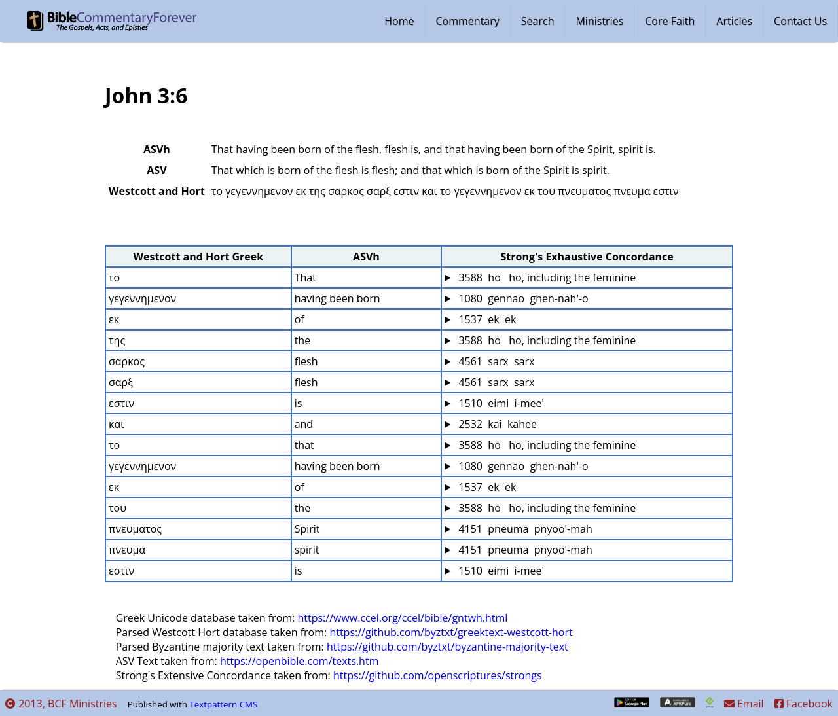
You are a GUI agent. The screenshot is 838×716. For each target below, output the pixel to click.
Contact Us (800, 21)
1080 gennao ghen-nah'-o (522, 298)
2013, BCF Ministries (61, 703)
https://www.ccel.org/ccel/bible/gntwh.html (402, 618)
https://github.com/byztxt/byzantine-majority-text (447, 646)
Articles (734, 21)
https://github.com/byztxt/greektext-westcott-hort (450, 632)
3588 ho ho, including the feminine (546, 277)
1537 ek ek (486, 319)
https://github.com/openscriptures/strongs (437, 675)
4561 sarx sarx (495, 361)
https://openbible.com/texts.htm (299, 661)
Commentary (468, 21)
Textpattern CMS (223, 704)
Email (744, 703)
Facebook (803, 703)
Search (538, 21)
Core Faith (670, 21)
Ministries (599, 21)
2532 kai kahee (496, 424)
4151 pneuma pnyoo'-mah (524, 529)
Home (399, 21)
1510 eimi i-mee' (500, 403)
